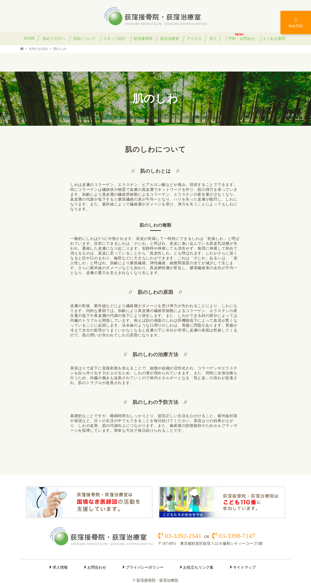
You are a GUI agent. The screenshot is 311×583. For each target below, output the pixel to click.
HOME (29, 38)
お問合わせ (96, 567)
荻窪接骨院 (143, 39)
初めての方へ (54, 39)
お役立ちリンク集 (198, 567)
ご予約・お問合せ (240, 39)
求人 (213, 39)
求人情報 (60, 567)
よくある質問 (274, 39)
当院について (84, 39)
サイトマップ (244, 567)
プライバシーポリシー (145, 567)
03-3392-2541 (183, 535)
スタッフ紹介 (114, 39)
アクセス (194, 39)
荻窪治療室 (169, 39)
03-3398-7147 (236, 535)
